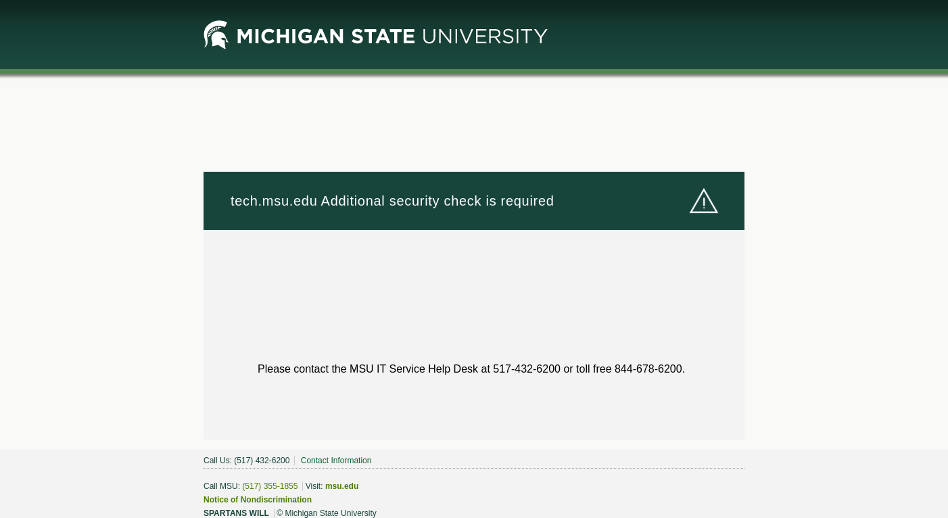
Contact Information (336, 460)
